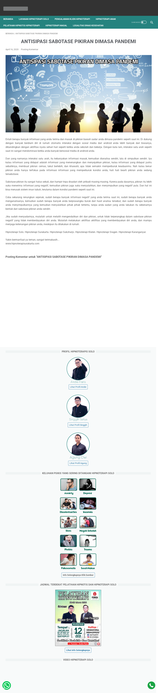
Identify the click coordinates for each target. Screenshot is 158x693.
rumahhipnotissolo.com (127, 652)
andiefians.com (123, 628)
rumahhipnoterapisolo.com (129, 657)
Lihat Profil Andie (133, 72)
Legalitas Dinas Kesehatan (21, 27)
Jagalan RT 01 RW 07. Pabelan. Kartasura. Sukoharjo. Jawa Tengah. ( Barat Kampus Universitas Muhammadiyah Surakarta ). (133, 569)
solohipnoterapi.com (126, 634)
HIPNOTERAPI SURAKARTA (83, 688)
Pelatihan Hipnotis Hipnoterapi (49, 20)
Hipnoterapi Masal (84, 20)
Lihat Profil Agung (133, 148)
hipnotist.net (122, 622)
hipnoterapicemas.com (127, 640)
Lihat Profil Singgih (134, 110)
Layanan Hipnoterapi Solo (36, 14)
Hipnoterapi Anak (16, 20)
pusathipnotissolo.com (127, 646)
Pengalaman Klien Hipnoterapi (74, 14)
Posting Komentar (29, 60)
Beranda (10, 14)
